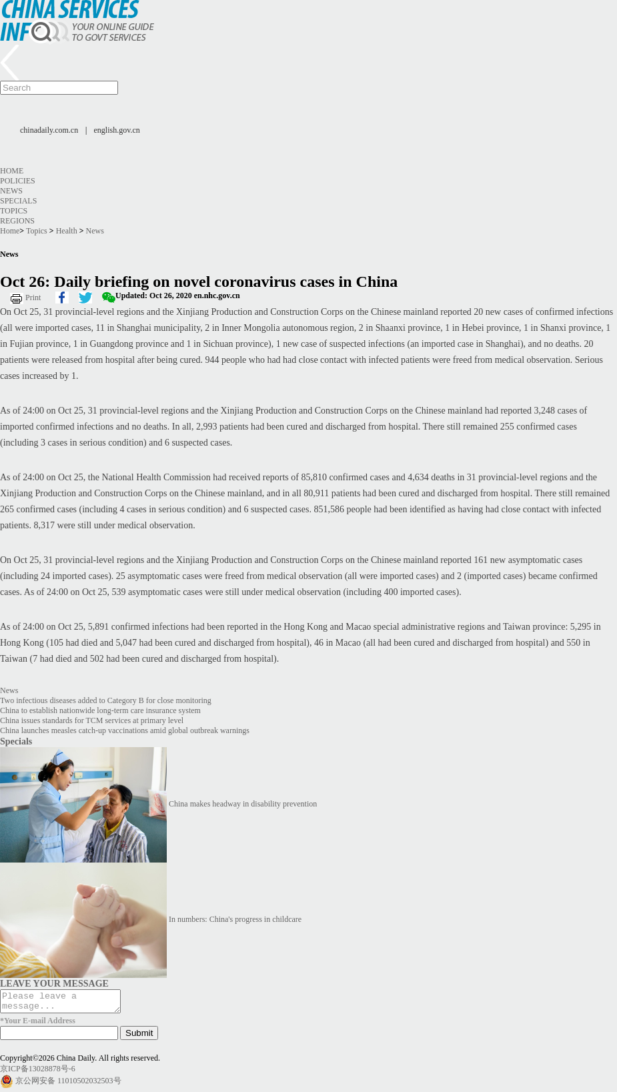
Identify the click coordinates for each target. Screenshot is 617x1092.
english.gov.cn (117, 130)
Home (11, 170)
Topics (13, 210)
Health (66, 230)
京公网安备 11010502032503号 (68, 1084)
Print (33, 297)
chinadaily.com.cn (49, 130)
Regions (17, 220)
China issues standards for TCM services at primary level (91, 720)
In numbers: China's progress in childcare (235, 919)
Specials (18, 200)
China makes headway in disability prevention (243, 803)
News (11, 190)
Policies (17, 180)
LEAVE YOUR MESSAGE (54, 983)
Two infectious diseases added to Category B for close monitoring (105, 700)
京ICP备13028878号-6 (37, 1072)
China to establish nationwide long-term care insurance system (100, 710)
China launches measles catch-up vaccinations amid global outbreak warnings (124, 730)
